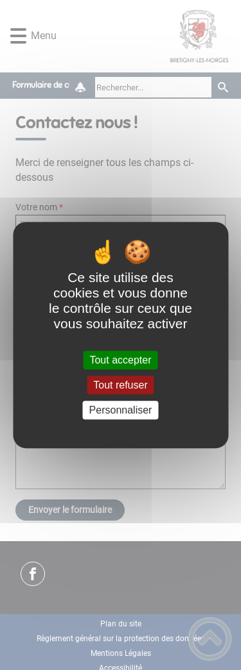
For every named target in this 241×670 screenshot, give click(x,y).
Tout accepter (120, 360)
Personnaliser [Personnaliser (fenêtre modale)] (120, 410)
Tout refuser (120, 385)
